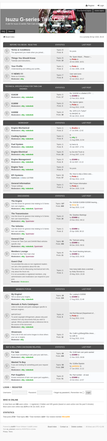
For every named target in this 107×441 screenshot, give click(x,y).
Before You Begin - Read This (23, 45)
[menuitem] (5, 432)
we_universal (11, 429)
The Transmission (19, 213)
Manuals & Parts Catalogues (24, 304)
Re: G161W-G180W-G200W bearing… (84, 202)
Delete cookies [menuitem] (76, 427)
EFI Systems (17, 175)
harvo (74, 144)
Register (17, 387)
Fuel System (17, 144)
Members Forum (23, 289)
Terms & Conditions (20, 50)
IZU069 (74, 96)
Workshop (23, 123)
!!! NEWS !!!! (17, 74)
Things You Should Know (23, 58)
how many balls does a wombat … (82, 269)
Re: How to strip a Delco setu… (81, 174)
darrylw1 (75, 113)
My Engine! (16, 294)
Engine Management (21, 159)
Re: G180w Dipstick (77, 364)
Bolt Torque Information (78, 183)
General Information (20, 183)
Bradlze (75, 128)
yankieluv (76, 366)
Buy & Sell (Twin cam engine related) (23, 347)
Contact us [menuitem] (64, 427)
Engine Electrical (19, 152)
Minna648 (66, 417)
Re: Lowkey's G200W (78, 294)
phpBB (13, 426)
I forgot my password (61, 393)
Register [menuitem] (90, 5)
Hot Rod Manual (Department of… (82, 313)
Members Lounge (19, 251)
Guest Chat (16, 261)
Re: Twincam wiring (77, 240)
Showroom (16, 332)
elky (22, 79)
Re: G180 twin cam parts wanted (82, 352)
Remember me (77, 393)
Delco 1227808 (26, 178)
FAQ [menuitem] (3, 31)
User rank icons (75, 74)
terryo (74, 205)
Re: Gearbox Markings (78, 215)
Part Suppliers (18, 375)
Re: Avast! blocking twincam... (81, 251)
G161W (14, 94)
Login (6, 387)
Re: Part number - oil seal (79, 375)
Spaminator (38, 209)
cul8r (74, 336)
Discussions (23, 196)
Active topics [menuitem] (99, 11)
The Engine (16, 201)
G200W (14, 112)
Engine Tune (17, 167)
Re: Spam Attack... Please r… (81, 57)
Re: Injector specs (76, 102)
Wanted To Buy (18, 362)
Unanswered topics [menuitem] (84, 11)
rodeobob (29, 97)
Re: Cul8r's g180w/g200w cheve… (82, 333)
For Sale (15, 352)
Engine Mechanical (20, 128)
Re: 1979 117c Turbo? (78, 111)
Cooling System (18, 136)
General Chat (17, 239)
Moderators (24, 282)
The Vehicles (17, 226)
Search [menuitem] (11, 31)
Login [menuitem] (100, 5)
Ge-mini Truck (77, 152)
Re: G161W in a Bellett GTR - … (82, 93)
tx (70, 135)
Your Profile (17, 66)
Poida (74, 59)
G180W (14, 103)
